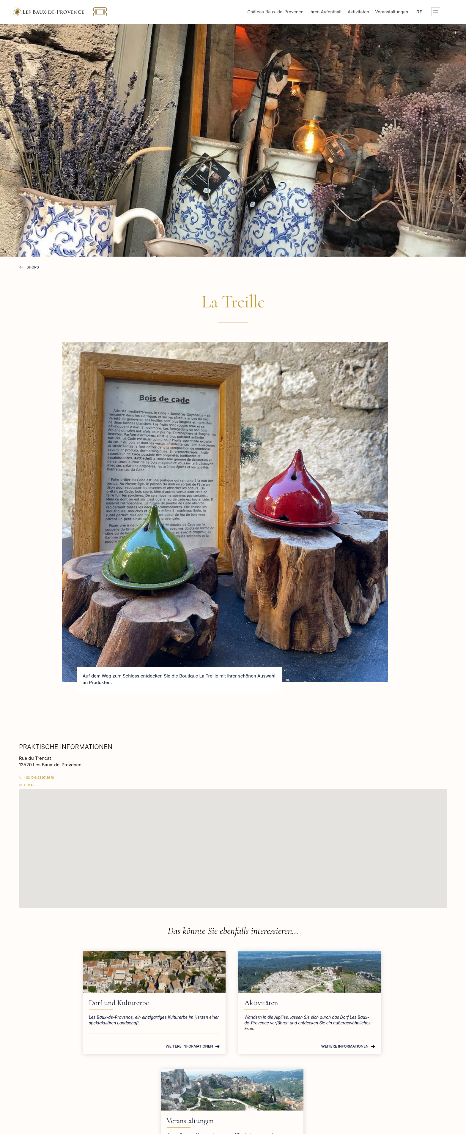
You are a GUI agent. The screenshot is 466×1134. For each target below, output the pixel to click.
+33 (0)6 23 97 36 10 (39, 778)
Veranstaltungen (398, 11)
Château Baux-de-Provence (282, 11)
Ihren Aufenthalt (332, 11)
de (426, 11)
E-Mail (30, 785)
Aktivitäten (365, 11)
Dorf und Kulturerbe (111, 1002)
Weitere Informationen (134, 1052)
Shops (32, 267)
